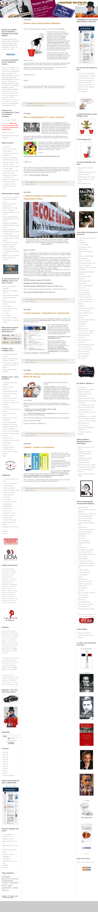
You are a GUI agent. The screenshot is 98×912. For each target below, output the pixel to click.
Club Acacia (81, 538)
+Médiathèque (7, 504)
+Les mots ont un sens (10, 502)
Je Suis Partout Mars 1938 (86, 407)
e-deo (79, 545)
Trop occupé (6, 442)
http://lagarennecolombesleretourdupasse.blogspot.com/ (42, 156)
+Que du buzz (7, 511)
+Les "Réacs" (7, 499)
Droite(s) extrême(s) (84, 543)
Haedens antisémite (84, 392)
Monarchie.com (82, 579)
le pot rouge (6, 217)
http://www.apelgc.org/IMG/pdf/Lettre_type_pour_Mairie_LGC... (44, 286)
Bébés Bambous (83, 258)
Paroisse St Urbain (83, 335)
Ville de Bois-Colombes (85, 349)
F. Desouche (82, 547)
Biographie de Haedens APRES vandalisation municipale (85, 454)
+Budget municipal (8, 488)
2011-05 (5, 761)
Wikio (4, 456)
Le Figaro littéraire (83, 570)
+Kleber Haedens (8, 495)
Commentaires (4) (61, 103)
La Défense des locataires (86, 78)
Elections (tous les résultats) (86, 177)
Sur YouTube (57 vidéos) (10, 318)
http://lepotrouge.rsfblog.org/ (38, 175)
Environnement (7, 517)
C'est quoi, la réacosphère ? (86, 529)
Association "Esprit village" (86, 256)
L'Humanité (6, 407)
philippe (6, 876)
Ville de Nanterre (83, 356)
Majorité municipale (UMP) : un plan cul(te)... (11, 212)
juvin (4, 885)
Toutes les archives (9, 775)
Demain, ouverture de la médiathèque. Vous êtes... (11, 206)
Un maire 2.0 (7, 445)
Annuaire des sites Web (85, 251)
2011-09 (5, 752)
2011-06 (5, 759)
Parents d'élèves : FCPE (85, 333)
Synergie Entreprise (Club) (86, 344)
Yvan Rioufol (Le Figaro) (85, 604)
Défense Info (82, 278)
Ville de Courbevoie (84, 354)
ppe (10, 885)
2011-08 (5, 754)
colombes (7, 880)
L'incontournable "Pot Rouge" (87, 76)
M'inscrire (11, 738)
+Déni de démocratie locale (11, 490)
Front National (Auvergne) (86, 550)
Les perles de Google (9, 520)
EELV (4, 210)
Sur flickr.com (7, 311)
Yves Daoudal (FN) (84, 606)
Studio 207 (81, 342)
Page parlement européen (11, 295)
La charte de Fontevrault (85, 561)
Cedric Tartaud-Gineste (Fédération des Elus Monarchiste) (85, 534)
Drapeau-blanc (82, 283)
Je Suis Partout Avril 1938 (86, 405)
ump (15, 887)
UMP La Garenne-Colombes (86, 592)
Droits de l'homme (8, 515)
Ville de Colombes (83, 351)
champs (5, 883)
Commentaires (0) (61, 182)
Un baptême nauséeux (85, 432)
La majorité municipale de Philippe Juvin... (10, 199)
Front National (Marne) (85, 552)
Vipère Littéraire (83, 597)
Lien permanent (51, 103)
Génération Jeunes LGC (85, 635)
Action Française (83, 507)
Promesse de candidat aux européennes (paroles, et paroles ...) (11, 365)
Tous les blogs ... (83, 91)
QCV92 (80, 637)
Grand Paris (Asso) (84, 290)
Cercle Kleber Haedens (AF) (86, 263)
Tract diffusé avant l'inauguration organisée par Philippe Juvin (86, 427)
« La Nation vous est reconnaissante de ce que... (9, 186)
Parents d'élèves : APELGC (86, 331)
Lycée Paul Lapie (83, 315)
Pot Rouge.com (53, 351)
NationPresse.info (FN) (85, 581)
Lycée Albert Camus (84, 310)
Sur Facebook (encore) (10, 308)
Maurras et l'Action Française (87, 421)
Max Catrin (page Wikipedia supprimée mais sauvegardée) (86, 322)
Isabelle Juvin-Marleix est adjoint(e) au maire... (11, 251)
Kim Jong (6, 249)
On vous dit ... (7, 146)
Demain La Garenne (84, 633)
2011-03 (5, 766)
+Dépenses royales (9, 492)
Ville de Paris (82, 358)
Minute (80, 577)
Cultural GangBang (84, 540)
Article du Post (82, 387)
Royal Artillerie (82, 588)
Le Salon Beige (82, 574)
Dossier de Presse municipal (86, 465)
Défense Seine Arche (84, 281)
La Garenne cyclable (84, 295)
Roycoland (81, 590)
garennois (6, 197)
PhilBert (5, 255)
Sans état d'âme (8, 438)
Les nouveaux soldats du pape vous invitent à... (11, 257)
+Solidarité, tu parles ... (10, 513)
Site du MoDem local (84, 183)
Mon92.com (81, 326)
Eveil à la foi (81, 288)
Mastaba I (81, 317)
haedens (14, 882)
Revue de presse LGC (85, 340)
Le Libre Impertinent (84, 572)
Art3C (79, 254)
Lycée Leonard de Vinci (85, 313)
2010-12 (5, 773)
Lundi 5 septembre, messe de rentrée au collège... (10, 244)
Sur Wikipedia (7, 315)
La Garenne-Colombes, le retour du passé (57, 347)
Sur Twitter (6, 313)
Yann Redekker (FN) (84, 602)
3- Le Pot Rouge (83, 245)
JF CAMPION (7, 236)
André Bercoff (82, 527)
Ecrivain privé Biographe (85, 285)
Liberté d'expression (9, 522)
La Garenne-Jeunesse (85, 297)
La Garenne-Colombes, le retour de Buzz (37, 353)
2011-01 (5, 770)
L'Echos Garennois (84, 292)
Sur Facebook (7, 306)
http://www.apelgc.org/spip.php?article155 (37, 280)
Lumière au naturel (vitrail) (86, 308)
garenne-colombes (10, 879)
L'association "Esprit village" (86, 73)
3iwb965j (5, 865)
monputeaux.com (83, 328)
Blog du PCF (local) (84, 174)
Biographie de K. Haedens (86, 389)
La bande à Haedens (84, 410)
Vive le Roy (81, 599)
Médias (5, 524)
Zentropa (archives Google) (86, 609)
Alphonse (6, 204)
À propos (86, 853)
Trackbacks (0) (29, 105)
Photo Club (81, 337)
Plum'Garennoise (8, 229)
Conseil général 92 (83, 462)
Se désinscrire (11, 741)
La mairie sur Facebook (85, 299)
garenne (7, 887)
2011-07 (5, 757)
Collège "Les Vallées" (84, 265)
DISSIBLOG (6, 858)
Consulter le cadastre (84, 276)
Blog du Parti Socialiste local (86, 172)
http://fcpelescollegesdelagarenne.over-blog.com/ (39, 292)
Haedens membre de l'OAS (86, 398)
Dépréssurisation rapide (10, 391)
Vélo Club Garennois (84, 347)
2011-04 (5, 764)
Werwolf (5, 867)
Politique (5, 531)
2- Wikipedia (81, 242)
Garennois (6, 223)
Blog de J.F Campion (84, 260)
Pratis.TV (5, 435)
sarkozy (5, 890)
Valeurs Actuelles (83, 595)
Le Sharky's (81, 306)
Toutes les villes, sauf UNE (11, 440)
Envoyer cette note (39, 105)
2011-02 (5, 768)
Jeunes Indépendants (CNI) (86, 554)
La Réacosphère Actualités (86, 563)
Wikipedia (81, 434)
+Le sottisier (6, 497)
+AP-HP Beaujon (8, 486)
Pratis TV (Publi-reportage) (11, 431)
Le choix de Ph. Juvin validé (86, 467)
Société (5, 533)
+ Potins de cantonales (10, 483)
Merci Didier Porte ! (84, 423)
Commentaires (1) (61, 488)
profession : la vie (8, 839)
